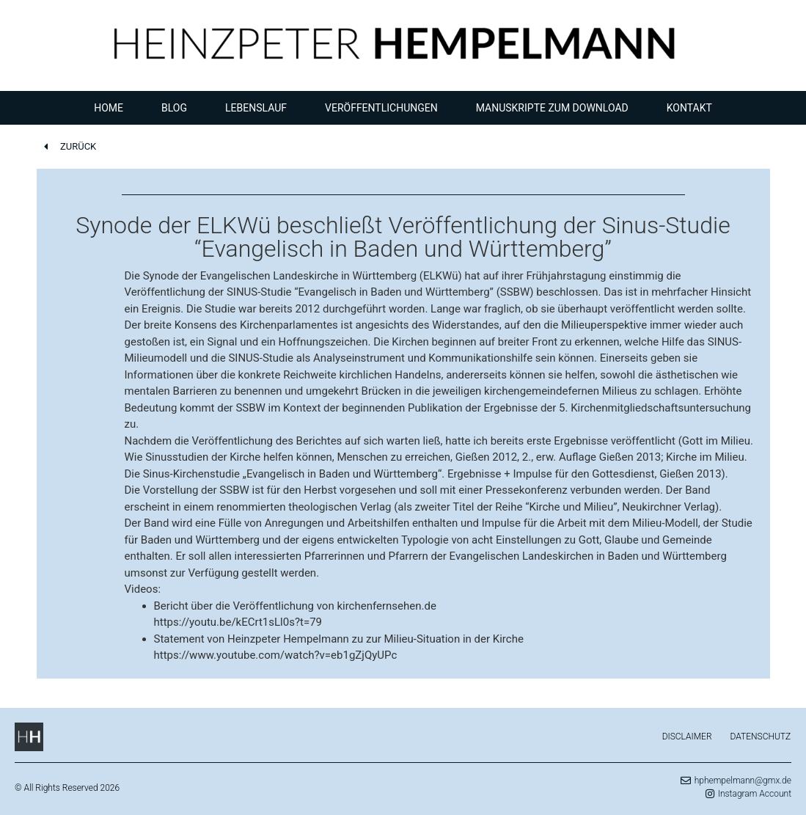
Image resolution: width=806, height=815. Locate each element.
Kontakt (689, 108)
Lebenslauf (256, 108)
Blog (174, 108)
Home (108, 108)
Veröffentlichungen (381, 108)
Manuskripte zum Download (552, 108)
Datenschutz (760, 736)
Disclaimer (687, 736)
